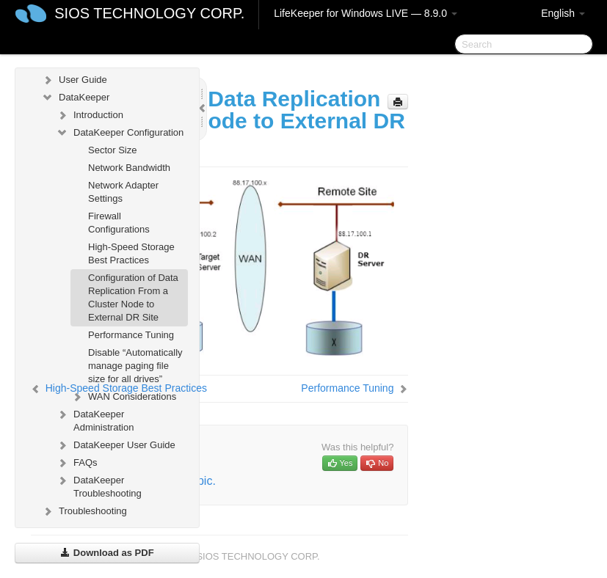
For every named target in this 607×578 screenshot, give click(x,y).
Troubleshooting (84, 511)
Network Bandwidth (129, 167)
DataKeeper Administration (95, 419)
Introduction (89, 115)
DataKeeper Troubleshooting (99, 485)
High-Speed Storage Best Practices (131, 253)
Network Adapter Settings (123, 192)
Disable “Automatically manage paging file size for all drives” (135, 365)
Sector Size (112, 150)
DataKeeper (75, 97)
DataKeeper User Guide (115, 445)
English (563, 13)
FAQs (77, 463)
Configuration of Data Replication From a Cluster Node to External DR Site (133, 297)
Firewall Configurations (119, 223)
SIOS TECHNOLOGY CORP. (149, 13)
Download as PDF (106, 552)
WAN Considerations (123, 397)
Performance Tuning (131, 334)
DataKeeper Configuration (119, 133)
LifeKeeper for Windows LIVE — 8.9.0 (365, 13)
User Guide (74, 80)
